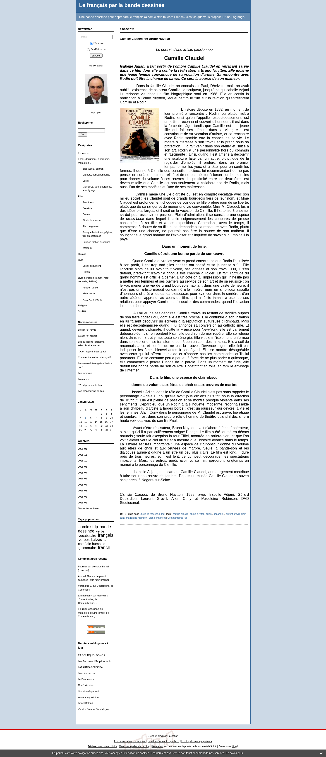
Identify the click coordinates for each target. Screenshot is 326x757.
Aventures (88, 202)
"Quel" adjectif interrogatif (92, 351)
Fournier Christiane (88, 609)
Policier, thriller (91, 287)
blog (234, 746)
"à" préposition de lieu (90, 385)
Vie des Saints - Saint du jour (94, 709)
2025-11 (82, 454)
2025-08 (82, 466)
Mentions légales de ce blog (134, 746)
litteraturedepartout (88, 691)
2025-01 (82, 502)
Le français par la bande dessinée (121, 5)
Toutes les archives (88, 508)
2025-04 (82, 484)
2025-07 (82, 472)
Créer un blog (155, 736)
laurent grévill (232, 514)
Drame (86, 214)
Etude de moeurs (92, 220)
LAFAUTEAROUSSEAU (91, 667)
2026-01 (82, 448)
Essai (86, 180)
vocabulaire (87, 535)
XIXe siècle (89, 293)
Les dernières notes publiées (163, 741)
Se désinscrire (96, 49)
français (105, 535)
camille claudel (180, 514)
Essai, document (92, 265)
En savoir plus (234, 753)
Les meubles (85, 373)
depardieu (218, 514)
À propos (96, 112)
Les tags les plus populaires (196, 741)
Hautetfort (173, 736)
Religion (82, 305)
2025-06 (82, 478)
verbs (100, 531)
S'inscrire (97, 43)
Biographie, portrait (93, 168)
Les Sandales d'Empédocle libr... (96, 661)
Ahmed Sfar (84, 576)
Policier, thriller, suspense (96, 242)
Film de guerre (90, 226)
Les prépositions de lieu (91, 391)
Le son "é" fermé (87, 329)
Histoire (82, 254)
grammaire (87, 548)
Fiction (86, 272)
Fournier (82, 566)
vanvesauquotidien (88, 697)
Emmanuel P (85, 595)
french (104, 547)
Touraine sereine (87, 673)
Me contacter (96, 65)
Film (80, 196)
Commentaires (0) (177, 517)
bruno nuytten (197, 514)
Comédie (88, 208)
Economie (83, 153)
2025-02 (82, 496)
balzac (96, 539)
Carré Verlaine (86, 685)
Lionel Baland (85, 703)
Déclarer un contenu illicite (102, 746)
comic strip (88, 527)
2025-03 (82, 490)
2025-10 (82, 460)
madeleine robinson (136, 517)
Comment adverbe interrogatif (94, 357)
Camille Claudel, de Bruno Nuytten (145, 38)
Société (82, 311)
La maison (83, 379)
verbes (84, 539)
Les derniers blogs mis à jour (130, 741)
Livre (81, 260)
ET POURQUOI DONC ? (91, 655)
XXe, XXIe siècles (92, 299)
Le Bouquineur (86, 679)
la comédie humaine (92, 541)
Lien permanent (157, 517)
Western (87, 248)
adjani (209, 514)
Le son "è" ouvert (87, 336)
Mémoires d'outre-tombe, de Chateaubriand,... (93, 599)
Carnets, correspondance (96, 174)
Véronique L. (85, 585)
